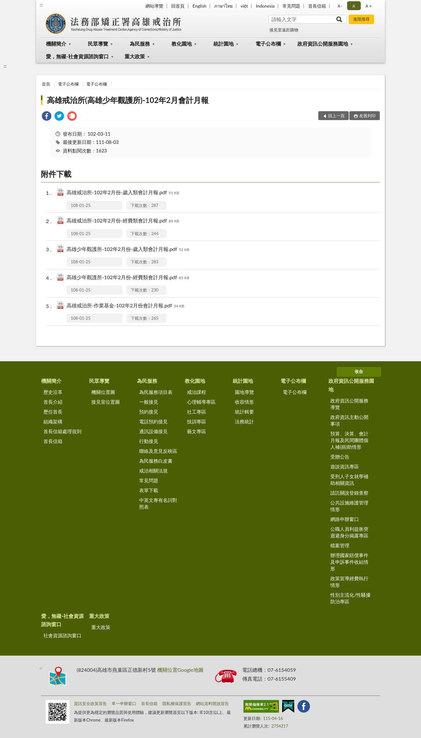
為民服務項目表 (155, 392)
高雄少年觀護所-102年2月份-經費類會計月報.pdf (128, 277)
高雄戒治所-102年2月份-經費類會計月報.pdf (123, 221)
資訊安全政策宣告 (90, 703)
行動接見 (148, 441)
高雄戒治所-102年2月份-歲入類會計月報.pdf (123, 192)
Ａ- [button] (340, 6)
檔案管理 (339, 545)
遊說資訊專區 (344, 466)
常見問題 (291, 6)
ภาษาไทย (223, 6)
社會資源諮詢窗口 (62, 635)
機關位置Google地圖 (180, 670)
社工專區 (196, 411)
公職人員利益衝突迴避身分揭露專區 (349, 532)
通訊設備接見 (153, 431)
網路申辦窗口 (344, 519)
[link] (46, 116)
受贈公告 (339, 456)
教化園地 (182, 44)
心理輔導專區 (201, 402)
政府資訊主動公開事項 (349, 420)
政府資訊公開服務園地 (322, 44)
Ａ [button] (354, 6)
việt (244, 6)
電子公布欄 (268, 44)
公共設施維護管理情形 (349, 506)
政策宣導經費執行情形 (349, 581)
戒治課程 (196, 392)
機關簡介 (56, 44)
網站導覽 (154, 6)
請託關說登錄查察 (349, 493)
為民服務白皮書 (155, 461)
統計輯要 (244, 411)
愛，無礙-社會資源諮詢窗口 (77, 56)
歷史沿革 (52, 392)
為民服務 (140, 44)
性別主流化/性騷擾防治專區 (350, 598)
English (199, 6)
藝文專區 (196, 431)
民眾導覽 (98, 44)
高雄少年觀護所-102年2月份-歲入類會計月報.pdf (128, 249)
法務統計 (244, 421)
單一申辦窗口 (124, 703)
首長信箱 (317, 6)
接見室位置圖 (105, 402)
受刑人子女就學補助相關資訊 (349, 479)
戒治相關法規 (153, 470)
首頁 (46, 84)
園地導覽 (244, 392)
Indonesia (265, 6)
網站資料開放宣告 (212, 703)
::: (41, 4)
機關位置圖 (103, 392)
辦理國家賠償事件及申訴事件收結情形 (349, 561)
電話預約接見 (153, 421)
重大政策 (135, 56)
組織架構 (52, 421)
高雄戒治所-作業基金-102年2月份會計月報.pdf (125, 306)
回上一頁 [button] (336, 115)
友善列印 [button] (367, 115)
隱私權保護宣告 (176, 703)
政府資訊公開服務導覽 (349, 404)
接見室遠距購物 (283, 29)
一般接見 (148, 402)
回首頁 (178, 6)
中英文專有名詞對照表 (158, 503)
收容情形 (244, 402)
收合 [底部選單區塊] (359, 371)
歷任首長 (52, 411)
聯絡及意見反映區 (158, 451)
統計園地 (223, 44)
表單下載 (148, 490)
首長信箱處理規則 (62, 431)
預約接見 (148, 411)
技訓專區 (196, 421)
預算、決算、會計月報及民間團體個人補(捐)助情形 (349, 440)
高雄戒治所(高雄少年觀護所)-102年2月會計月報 (128, 100)
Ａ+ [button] (368, 6)
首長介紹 (52, 402)
